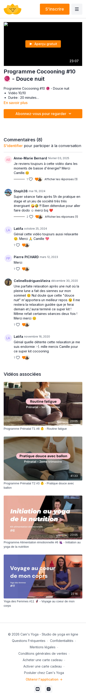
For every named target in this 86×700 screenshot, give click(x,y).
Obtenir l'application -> (44, 679)
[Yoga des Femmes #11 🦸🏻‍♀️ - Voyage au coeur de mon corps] (43, 603)
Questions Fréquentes (28, 641)
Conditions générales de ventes (42, 653)
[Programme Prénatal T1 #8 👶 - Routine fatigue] (43, 428)
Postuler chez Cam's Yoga (44, 673)
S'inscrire (54, 9)
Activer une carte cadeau (42, 666)
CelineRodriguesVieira (32, 281)
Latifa (18, 229)
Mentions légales (42, 647)
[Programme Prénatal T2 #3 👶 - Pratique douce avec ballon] (43, 485)
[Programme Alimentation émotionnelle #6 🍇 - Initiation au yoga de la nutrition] (43, 544)
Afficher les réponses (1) (61, 179)
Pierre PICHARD (26, 257)
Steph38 (21, 191)
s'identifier (13, 145)
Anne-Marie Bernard (30, 158)
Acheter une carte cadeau (42, 660)
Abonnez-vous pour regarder (44, 113)
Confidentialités (61, 641)
